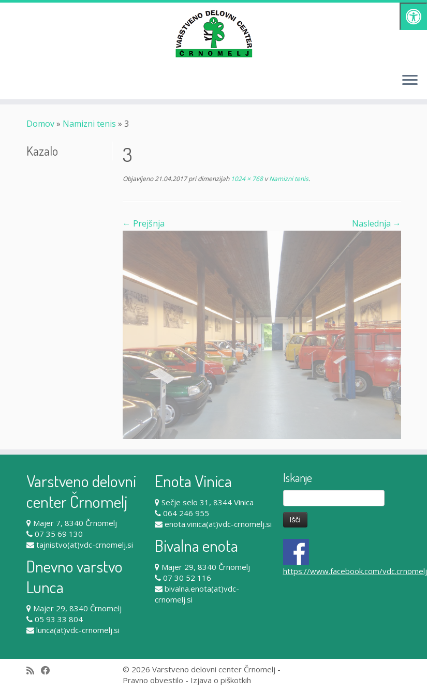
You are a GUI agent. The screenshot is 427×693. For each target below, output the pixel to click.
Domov (40, 123)
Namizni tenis (89, 123)
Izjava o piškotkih (220, 680)
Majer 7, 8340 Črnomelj (75, 523)
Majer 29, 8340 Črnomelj (77, 608)
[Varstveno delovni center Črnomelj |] (213, 33)
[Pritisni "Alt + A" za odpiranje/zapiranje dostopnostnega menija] (413, 16)
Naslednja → (376, 223)
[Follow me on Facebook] (49, 670)
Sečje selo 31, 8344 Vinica (207, 502)
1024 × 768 (246, 178)
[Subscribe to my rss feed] (33, 670)
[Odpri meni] (410, 80)
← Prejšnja (144, 223)
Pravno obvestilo (153, 680)
